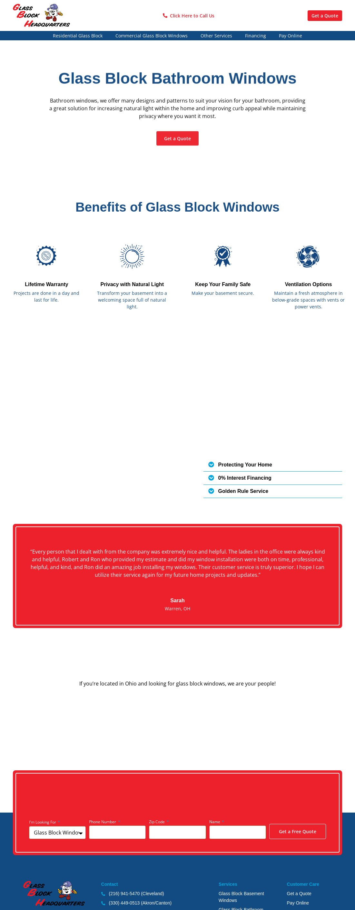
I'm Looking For (43, 822)
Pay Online (290, 36)
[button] (272, 465)
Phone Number (103, 822)
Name (215, 822)
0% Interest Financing (244, 478)
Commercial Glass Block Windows (151, 36)
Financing (255, 36)
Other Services (216, 36)
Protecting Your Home (245, 464)
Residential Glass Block (78, 36)
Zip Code (157, 822)
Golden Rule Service (243, 491)
